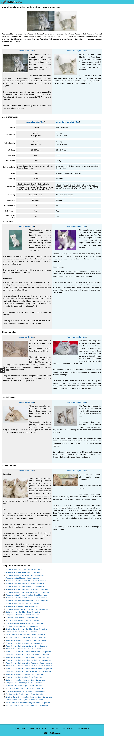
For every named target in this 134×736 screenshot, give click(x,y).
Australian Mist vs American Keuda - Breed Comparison (26, 586)
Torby (107, 76)
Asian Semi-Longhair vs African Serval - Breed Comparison (27, 646)
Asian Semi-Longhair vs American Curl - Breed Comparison (27, 654)
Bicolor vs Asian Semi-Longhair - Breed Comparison (24, 686)
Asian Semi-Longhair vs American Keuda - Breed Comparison (28, 657)
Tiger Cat (108, 84)
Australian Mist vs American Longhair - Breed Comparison (27, 589)
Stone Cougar (110, 101)
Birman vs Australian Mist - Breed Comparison (22, 620)
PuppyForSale (68, 728)
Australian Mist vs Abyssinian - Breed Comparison (24, 569)
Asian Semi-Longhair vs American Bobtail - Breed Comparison (28, 652)
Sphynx (107, 106)
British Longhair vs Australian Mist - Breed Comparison (25, 635)
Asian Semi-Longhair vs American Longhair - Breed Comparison (29, 660)
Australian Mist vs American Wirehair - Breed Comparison (26, 598)
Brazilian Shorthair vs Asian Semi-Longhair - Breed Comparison (29, 697)
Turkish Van (109, 55)
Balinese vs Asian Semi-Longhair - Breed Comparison (25, 680)
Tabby (107, 93)
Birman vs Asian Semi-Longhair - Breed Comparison (25, 688)
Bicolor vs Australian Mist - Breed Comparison (22, 618)
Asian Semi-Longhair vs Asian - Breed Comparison (24, 677)
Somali (107, 110)
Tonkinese (108, 80)
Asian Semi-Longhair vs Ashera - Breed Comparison (25, 674)
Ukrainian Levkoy (111, 46)
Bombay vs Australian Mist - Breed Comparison (23, 626)
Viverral (107, 38)
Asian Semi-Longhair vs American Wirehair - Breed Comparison (29, 669)
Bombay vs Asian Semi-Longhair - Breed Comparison (25, 694)
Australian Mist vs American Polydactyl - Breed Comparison (27, 592)
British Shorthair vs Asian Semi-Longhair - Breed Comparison (28, 705)
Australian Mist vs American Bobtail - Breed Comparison (26, 581)
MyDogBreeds (83, 728)
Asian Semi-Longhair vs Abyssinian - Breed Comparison (26, 640)
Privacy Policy (20, 728)
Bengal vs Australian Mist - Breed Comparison (22, 615)
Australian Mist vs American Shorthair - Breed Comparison (27, 595)
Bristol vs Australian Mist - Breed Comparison (22, 632)
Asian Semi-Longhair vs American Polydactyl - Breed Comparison (29, 663)
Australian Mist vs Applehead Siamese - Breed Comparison (27, 601)
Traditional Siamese (112, 63)
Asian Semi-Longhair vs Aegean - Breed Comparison (25, 643)
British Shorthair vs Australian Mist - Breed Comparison (25, 637)
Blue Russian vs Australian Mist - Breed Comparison (25, 623)
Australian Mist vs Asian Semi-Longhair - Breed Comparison (27, 609)
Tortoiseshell (109, 72)
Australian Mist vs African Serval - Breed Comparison (25, 575)
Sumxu (107, 97)
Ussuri (107, 42)
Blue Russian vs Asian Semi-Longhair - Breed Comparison (27, 691)
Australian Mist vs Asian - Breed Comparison (22, 606)
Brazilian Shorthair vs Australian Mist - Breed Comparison (26, 629)
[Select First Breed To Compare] (119, 11)
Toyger (107, 67)
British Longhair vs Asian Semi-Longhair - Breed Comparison (28, 703)
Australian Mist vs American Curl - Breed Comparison (25, 584)
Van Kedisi (109, 33)
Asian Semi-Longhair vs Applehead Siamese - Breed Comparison (29, 671)
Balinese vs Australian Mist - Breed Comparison (23, 612)
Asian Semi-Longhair (74, 51)
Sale (32, 51)
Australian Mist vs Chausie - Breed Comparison (23, 578)
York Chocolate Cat (112, 29)
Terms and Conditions (38, 728)
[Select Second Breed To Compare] (119, 15)
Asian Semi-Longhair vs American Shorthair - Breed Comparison (29, 666)
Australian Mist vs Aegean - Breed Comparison (23, 572)
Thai (106, 89)
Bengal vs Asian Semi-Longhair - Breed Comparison (24, 683)
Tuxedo (107, 50)
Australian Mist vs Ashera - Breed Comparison (22, 603)
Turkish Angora (110, 59)
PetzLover (54, 728)
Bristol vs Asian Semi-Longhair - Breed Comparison (24, 700)
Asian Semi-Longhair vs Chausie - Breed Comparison (25, 649)
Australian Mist (24, 51)
